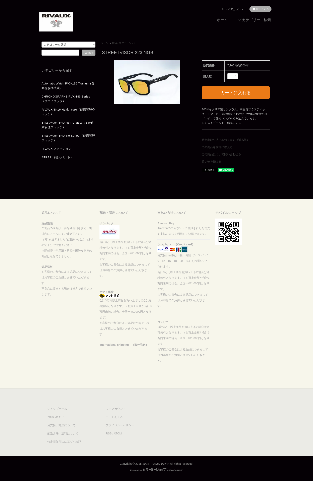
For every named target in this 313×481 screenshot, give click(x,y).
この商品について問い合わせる (221, 154)
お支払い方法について (61, 425)
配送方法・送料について (62, 433)
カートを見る (114, 417)
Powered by (156, 470)
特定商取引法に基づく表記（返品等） (225, 139)
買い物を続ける (211, 161)
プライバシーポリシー (120, 425)
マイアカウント (234, 9)
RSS (109, 433)
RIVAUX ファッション (124, 43)
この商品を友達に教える (217, 147)
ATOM (118, 433)
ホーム (222, 20)
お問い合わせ (55, 417)
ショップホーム (57, 408)
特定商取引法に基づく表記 (64, 441)
